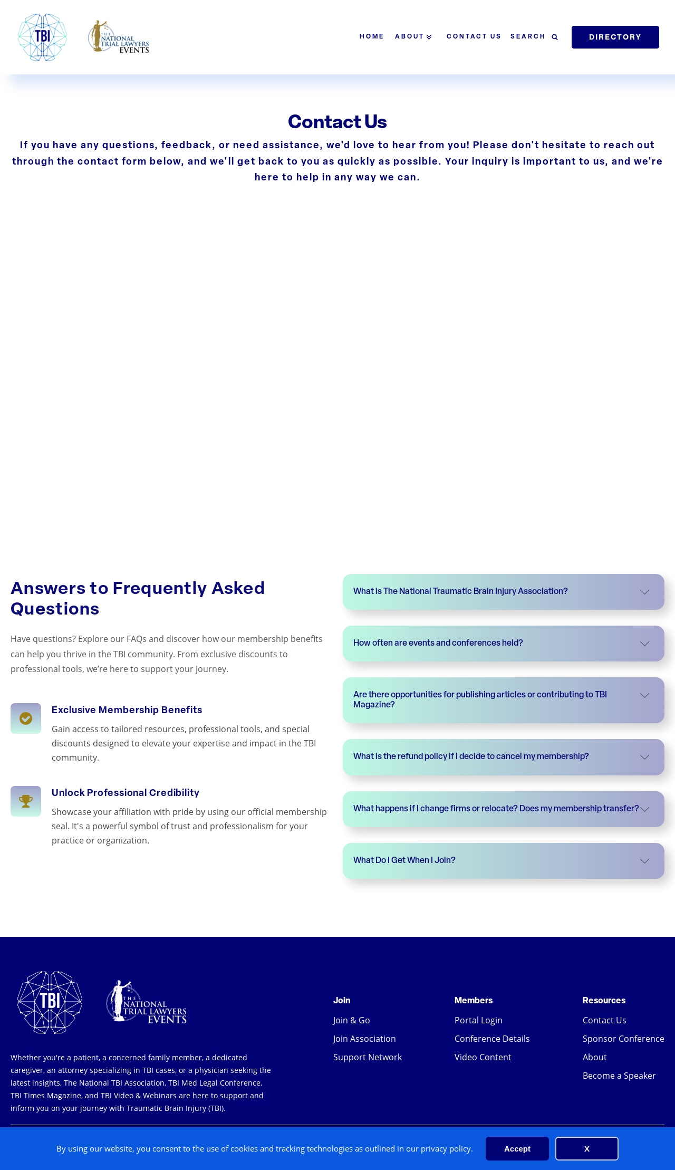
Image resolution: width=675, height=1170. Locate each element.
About (415, 37)
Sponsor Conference (623, 1038)
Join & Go (351, 1020)
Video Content (483, 1057)
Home (372, 37)
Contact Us (474, 37)
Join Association (364, 1038)
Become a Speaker (619, 1075)
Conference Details (492, 1038)
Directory (615, 37)
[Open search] (534, 37)
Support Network (367, 1057)
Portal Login (479, 1020)
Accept (517, 1148)
